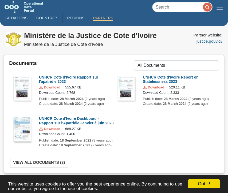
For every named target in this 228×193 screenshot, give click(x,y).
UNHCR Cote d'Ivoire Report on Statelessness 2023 (171, 79)
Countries (47, 18)
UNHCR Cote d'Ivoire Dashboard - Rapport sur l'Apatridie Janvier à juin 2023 (76, 120)
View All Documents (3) (39, 162)
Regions (75, 18)
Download (50, 87)
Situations (16, 18)
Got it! (204, 183)
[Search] (182, 7)
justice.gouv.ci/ (209, 41)
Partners (103, 18)
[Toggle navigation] (220, 7)
